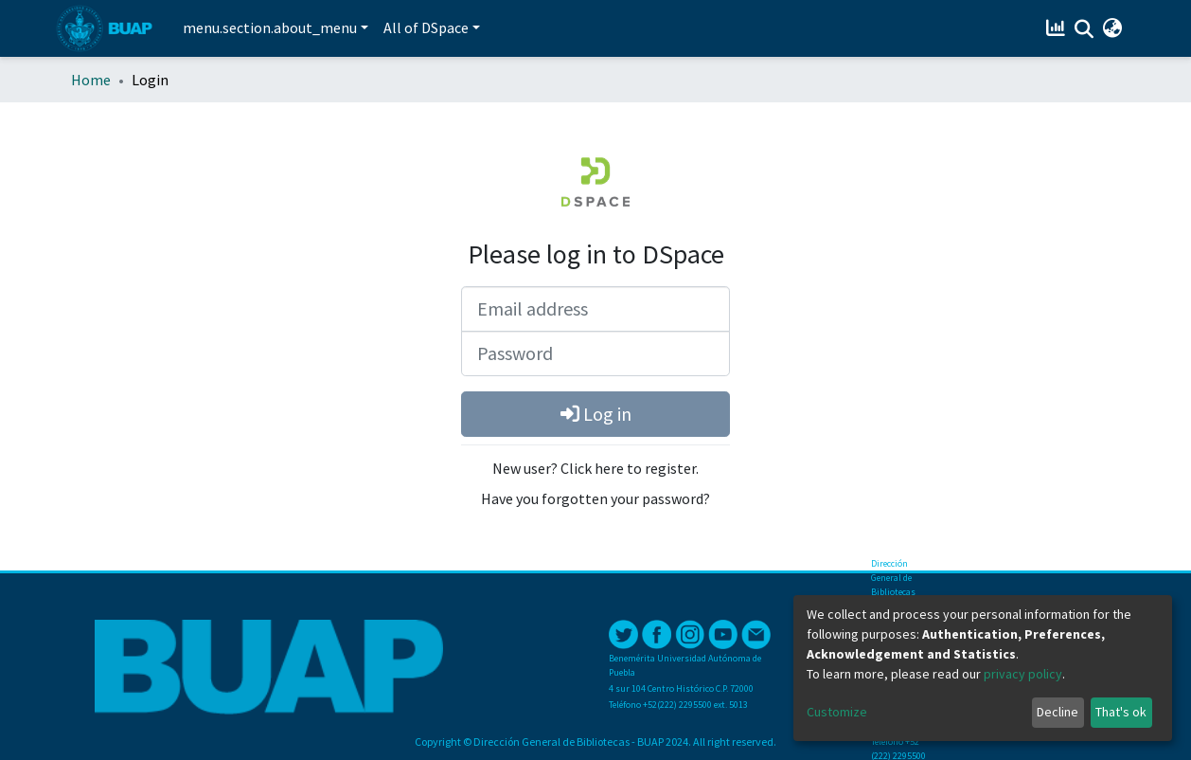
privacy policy (1023, 673)
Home (91, 79)
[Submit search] (1083, 29)
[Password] (595, 353)
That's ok (1121, 711)
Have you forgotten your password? (595, 498)
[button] (1112, 28)
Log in (595, 413)
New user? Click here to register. (595, 468)
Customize (837, 711)
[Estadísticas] (1057, 28)
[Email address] (595, 309)
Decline (1057, 711)
